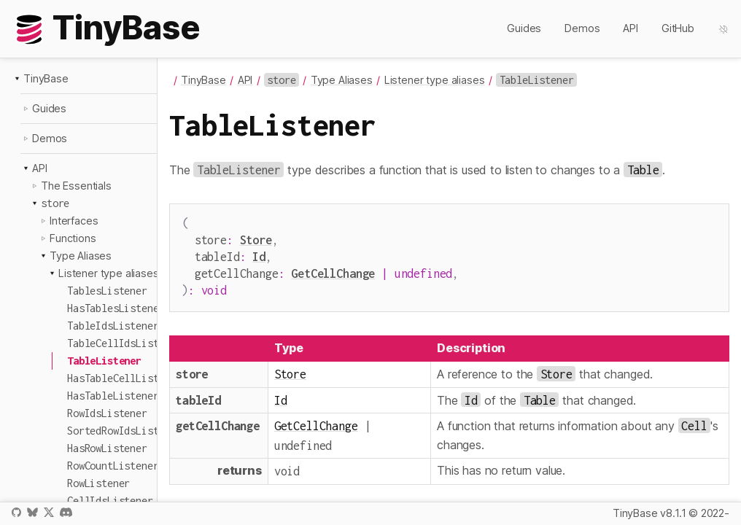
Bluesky (32, 512)
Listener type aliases (108, 273)
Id (258, 253)
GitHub (678, 28)
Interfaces (74, 220)
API (630, 28)
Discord (66, 512)
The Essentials (76, 185)
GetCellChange (333, 269)
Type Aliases (81, 255)
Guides (524, 28)
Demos (582, 28)
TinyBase (46, 78)
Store (256, 238)
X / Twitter (49, 512)
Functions (73, 238)
